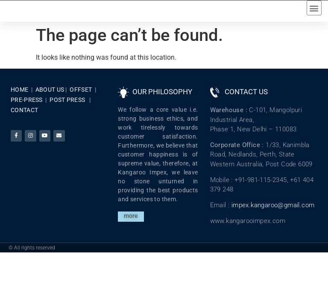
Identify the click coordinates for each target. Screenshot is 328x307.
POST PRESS (67, 106)
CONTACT (24, 116)
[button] (314, 10)
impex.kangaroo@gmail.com (273, 211)
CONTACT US (246, 98)
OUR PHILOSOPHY (162, 98)
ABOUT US (49, 96)
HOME (19, 96)
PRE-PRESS (27, 106)
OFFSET (81, 96)
